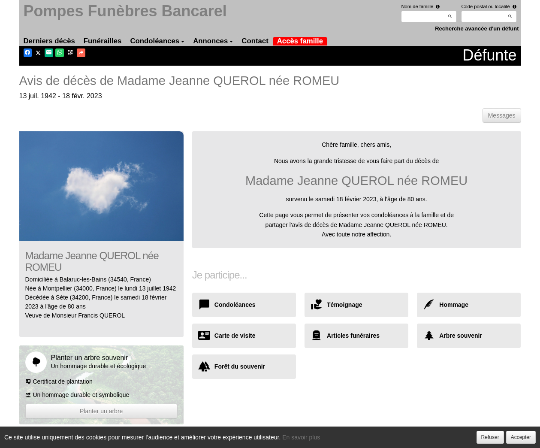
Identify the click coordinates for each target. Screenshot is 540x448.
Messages (502, 115)
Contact (254, 41)
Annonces (213, 41)
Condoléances (157, 41)
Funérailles (103, 41)
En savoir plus (301, 437)
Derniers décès (49, 41)
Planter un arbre (101, 411)
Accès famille (300, 41)
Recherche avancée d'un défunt (477, 28)
